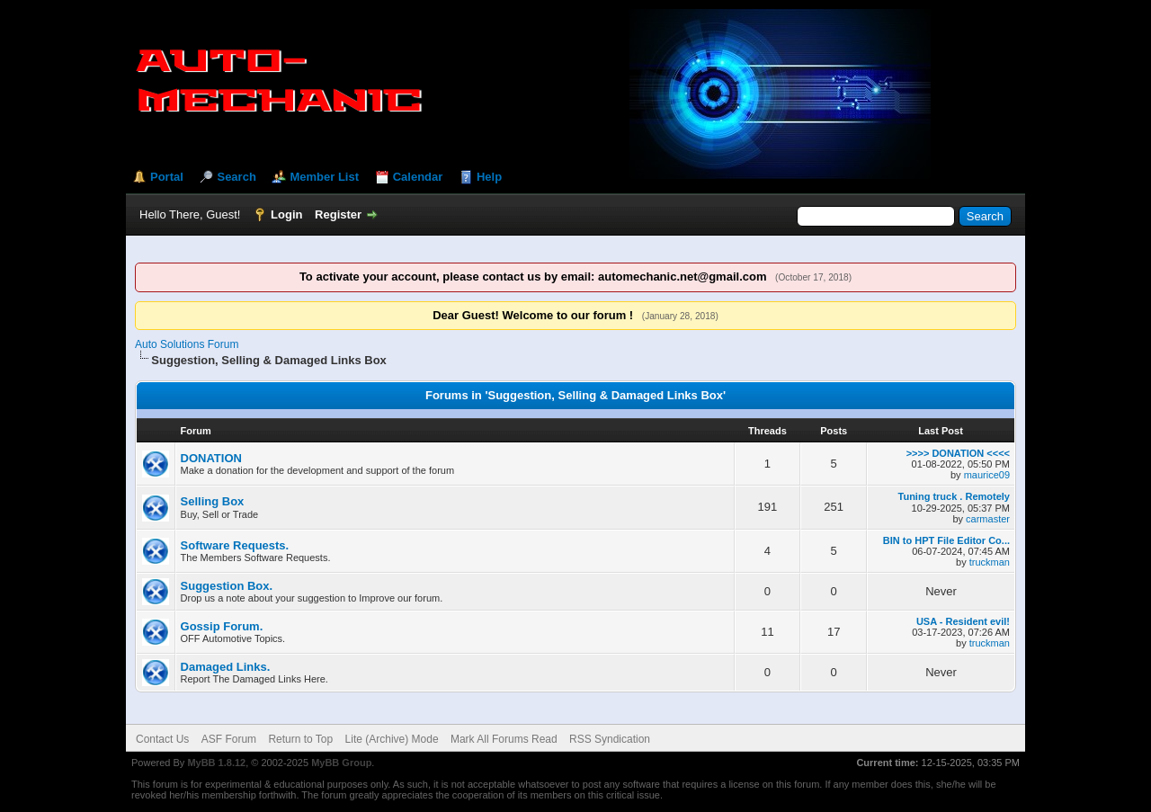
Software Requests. (235, 545)
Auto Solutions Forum (186, 344)
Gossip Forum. (222, 626)
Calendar (418, 176)
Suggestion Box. (227, 586)
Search (236, 176)
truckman (989, 562)
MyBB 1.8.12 (216, 762)
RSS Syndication (609, 739)
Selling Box (213, 501)
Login (286, 214)
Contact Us (162, 739)
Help (489, 176)
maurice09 (987, 474)
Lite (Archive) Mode (392, 739)
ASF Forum (228, 739)
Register (338, 214)
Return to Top (300, 739)
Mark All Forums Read (504, 739)
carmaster (988, 518)
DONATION (211, 458)
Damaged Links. (226, 667)
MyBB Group (341, 762)
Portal (166, 176)
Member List (324, 176)
